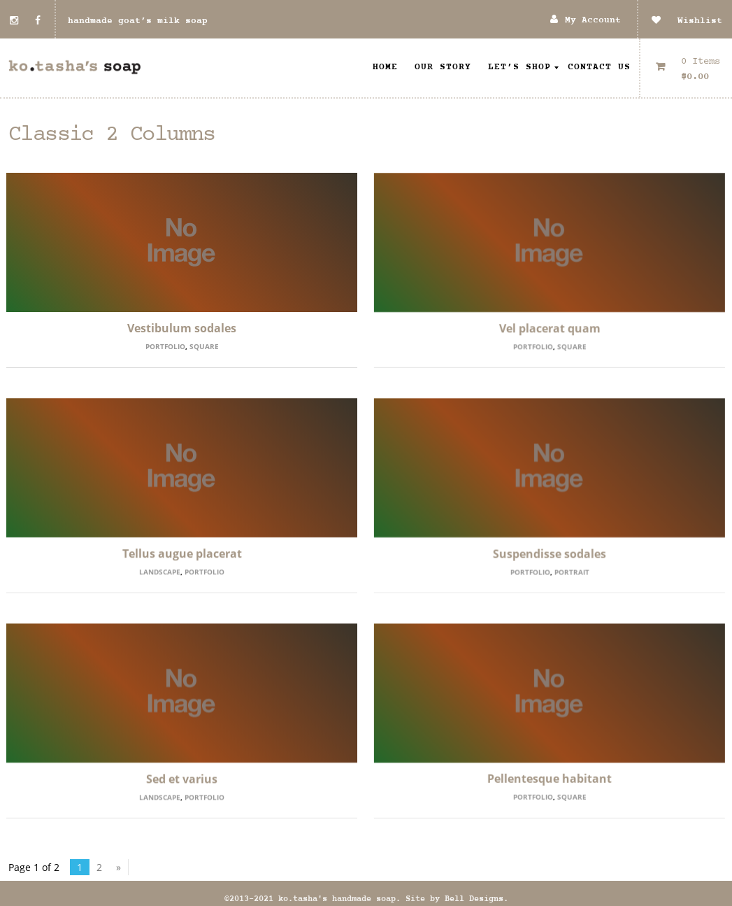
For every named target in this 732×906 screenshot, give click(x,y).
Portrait (571, 571)
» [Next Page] (118, 858)
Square (204, 346)
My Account (593, 20)
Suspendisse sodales (549, 553)
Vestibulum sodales (181, 328)
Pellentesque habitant (549, 778)
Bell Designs (474, 890)
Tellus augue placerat (182, 553)
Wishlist (687, 21)
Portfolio (165, 346)
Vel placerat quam (550, 328)
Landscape (159, 571)
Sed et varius (181, 778)
